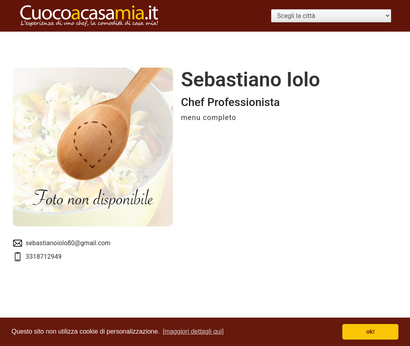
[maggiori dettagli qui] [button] (193, 331)
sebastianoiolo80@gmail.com (68, 243)
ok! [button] (370, 331)
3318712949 (44, 256)
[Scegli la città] (331, 15)
